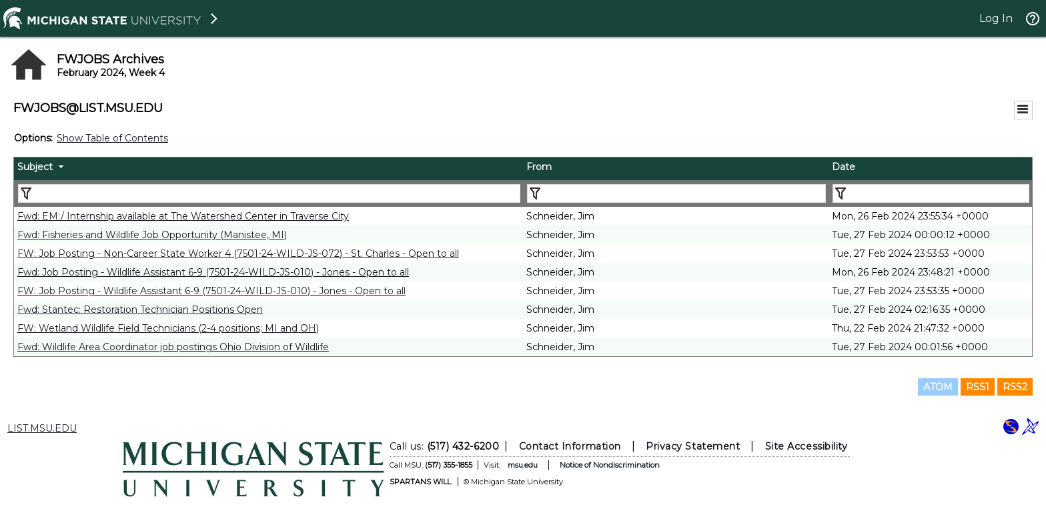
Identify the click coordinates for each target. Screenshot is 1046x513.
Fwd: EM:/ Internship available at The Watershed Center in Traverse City (183, 216)
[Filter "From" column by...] (676, 193)
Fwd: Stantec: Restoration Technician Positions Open (140, 310)
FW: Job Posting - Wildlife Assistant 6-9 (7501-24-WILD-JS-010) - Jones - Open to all (211, 291)
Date (843, 167)
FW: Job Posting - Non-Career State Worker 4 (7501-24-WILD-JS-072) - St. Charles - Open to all (238, 253)
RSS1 (977, 387)
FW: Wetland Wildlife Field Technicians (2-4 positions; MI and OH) (168, 328)
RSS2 (1015, 387)
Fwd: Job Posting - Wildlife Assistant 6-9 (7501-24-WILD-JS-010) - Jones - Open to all (213, 272)
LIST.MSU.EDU (42, 428)
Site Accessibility (806, 446)
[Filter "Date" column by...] (931, 193)
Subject (35, 167)
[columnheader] (268, 168)
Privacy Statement (693, 446)
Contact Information (570, 446)
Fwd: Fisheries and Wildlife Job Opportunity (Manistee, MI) (152, 235)
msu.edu (523, 465)
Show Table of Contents (112, 138)
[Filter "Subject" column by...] (269, 193)
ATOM (938, 387)
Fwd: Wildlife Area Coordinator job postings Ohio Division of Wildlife (173, 347)
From (539, 167)
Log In (996, 18)
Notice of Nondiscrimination (610, 465)
